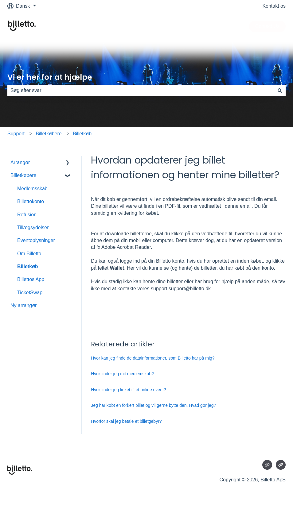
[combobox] (140, 90)
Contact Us (267, 26)
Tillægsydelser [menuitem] (33, 227)
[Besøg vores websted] (267, 465)
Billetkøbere (48, 133)
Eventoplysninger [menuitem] (36, 240)
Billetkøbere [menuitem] (23, 175)
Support (16, 133)
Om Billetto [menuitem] (29, 253)
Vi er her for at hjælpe (49, 77)
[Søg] (280, 90)
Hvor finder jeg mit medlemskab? (122, 373)
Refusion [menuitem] (27, 214)
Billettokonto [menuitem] (30, 201)
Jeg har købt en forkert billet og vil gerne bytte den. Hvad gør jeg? (153, 405)
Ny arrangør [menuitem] (23, 305)
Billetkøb (82, 133)
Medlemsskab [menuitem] (32, 188)
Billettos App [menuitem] (30, 279)
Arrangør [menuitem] (20, 162)
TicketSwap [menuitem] (29, 292)
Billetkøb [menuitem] (27, 266)
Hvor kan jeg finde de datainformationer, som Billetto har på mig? (152, 358)
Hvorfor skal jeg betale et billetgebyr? (126, 421)
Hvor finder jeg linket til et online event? (128, 389)
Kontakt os (274, 6)
